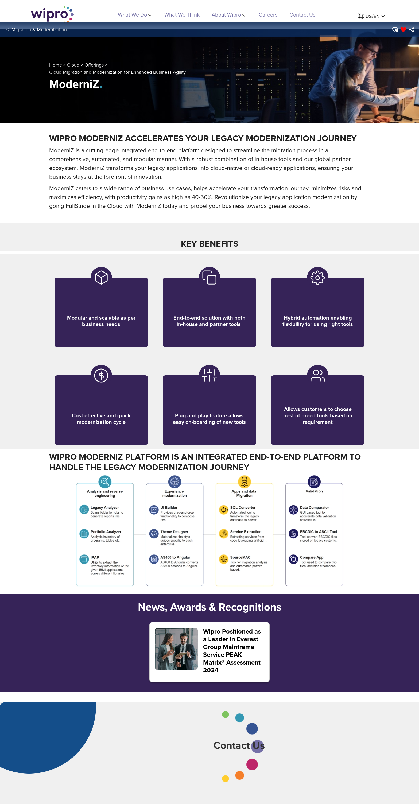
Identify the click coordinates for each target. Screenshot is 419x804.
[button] (394, 30)
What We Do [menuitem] (135, 14)
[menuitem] (371, 16)
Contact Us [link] (302, 14)
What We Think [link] (182, 14)
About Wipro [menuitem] (229, 14)
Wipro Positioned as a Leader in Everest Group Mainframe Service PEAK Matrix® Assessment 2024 (232, 651)
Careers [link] (268, 14)
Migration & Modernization (39, 29)
